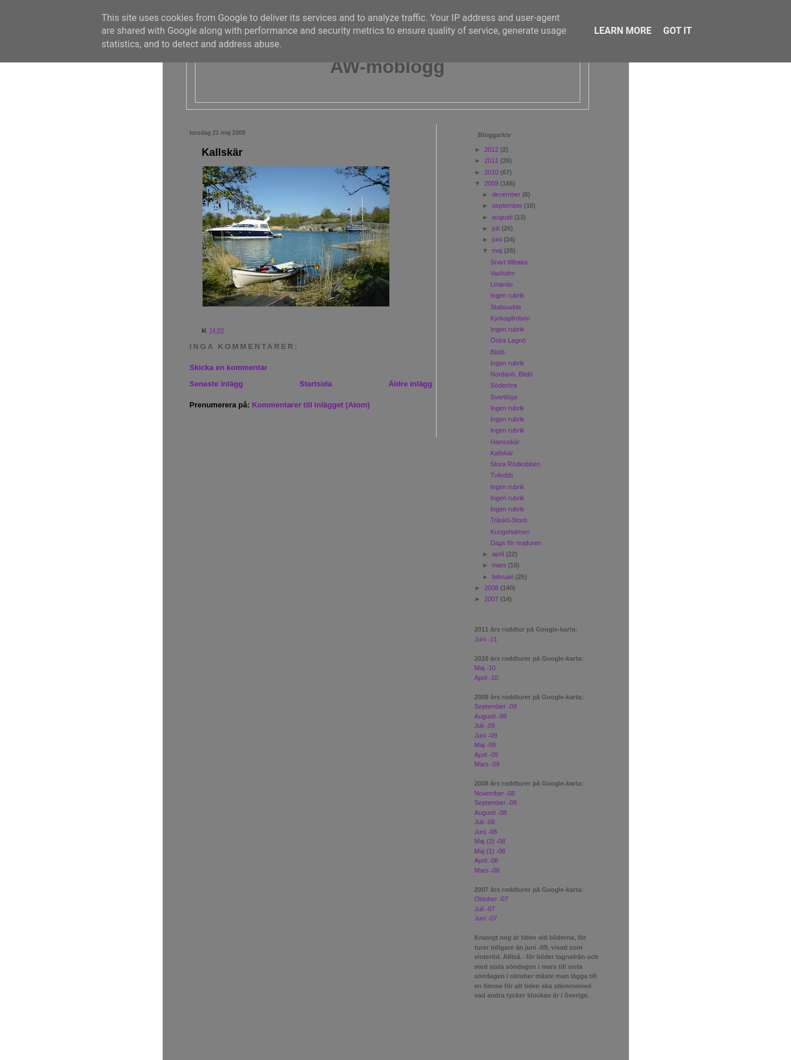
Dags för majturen (515, 542)
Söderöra (503, 385)
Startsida (315, 383)
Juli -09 (485, 725)
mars (500, 565)
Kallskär (222, 152)
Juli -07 (485, 908)
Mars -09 (487, 764)
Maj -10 (485, 667)
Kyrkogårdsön (510, 318)
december (507, 194)
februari (503, 576)
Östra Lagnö (508, 340)
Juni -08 (486, 831)
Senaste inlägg (216, 383)
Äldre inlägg (410, 383)
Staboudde (505, 307)
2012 (493, 149)
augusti (503, 217)
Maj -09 (485, 744)
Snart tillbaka (509, 262)
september (508, 205)
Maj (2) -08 (490, 841)
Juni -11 (486, 639)
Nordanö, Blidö (511, 374)
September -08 (496, 802)
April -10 (487, 677)
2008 (493, 587)
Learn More (622, 30)
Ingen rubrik (507, 295)
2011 (493, 160)
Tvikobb (501, 475)
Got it (677, 30)
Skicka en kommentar (229, 367)
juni (498, 239)
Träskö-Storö (508, 520)
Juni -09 (486, 735)
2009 (493, 183)
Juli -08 (485, 821)
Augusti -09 (491, 716)
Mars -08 (487, 870)
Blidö (497, 351)
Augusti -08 (491, 812)
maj (498, 250)
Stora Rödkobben (515, 464)
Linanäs (501, 284)
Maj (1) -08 (490, 851)
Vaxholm (502, 273)
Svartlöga (503, 396)
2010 (493, 172)
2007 (493, 598)
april (499, 553)
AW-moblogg (387, 66)
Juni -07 (486, 918)
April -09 (487, 754)
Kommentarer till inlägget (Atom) (311, 404)
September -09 (496, 706)
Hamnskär (505, 441)
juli (497, 228)
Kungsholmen (509, 531)
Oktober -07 (491, 898)
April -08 (487, 860)
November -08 (495, 793)
